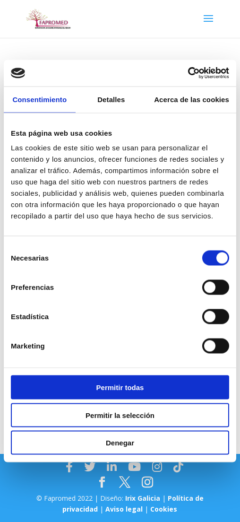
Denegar (120, 443)
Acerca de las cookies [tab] (191, 99)
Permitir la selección (120, 415)
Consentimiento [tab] (39, 99)
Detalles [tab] (111, 99)
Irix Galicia (142, 498)
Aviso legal (124, 509)
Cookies (163, 509)
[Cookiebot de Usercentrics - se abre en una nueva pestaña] (187, 73)
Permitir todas (120, 387)
